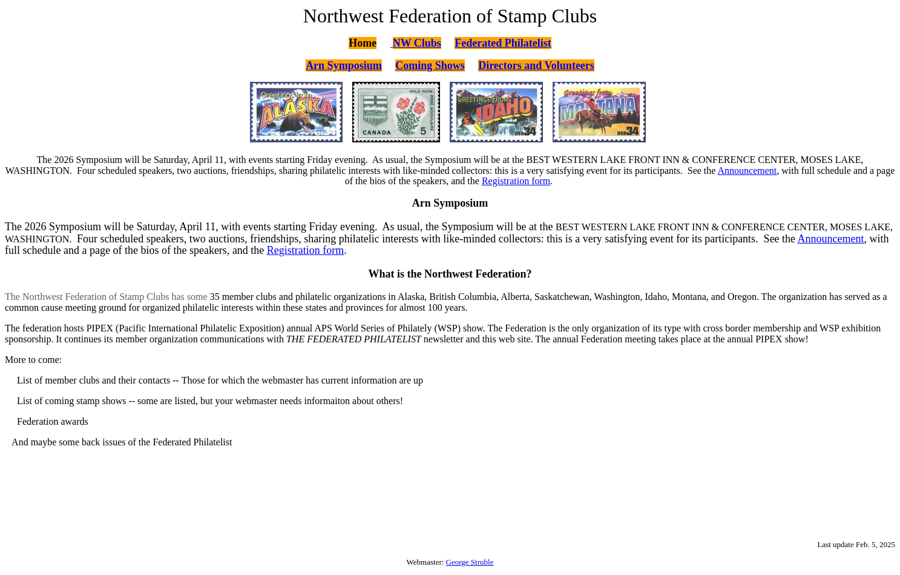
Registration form (516, 181)
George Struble (470, 562)
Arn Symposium (344, 65)
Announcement (747, 170)
